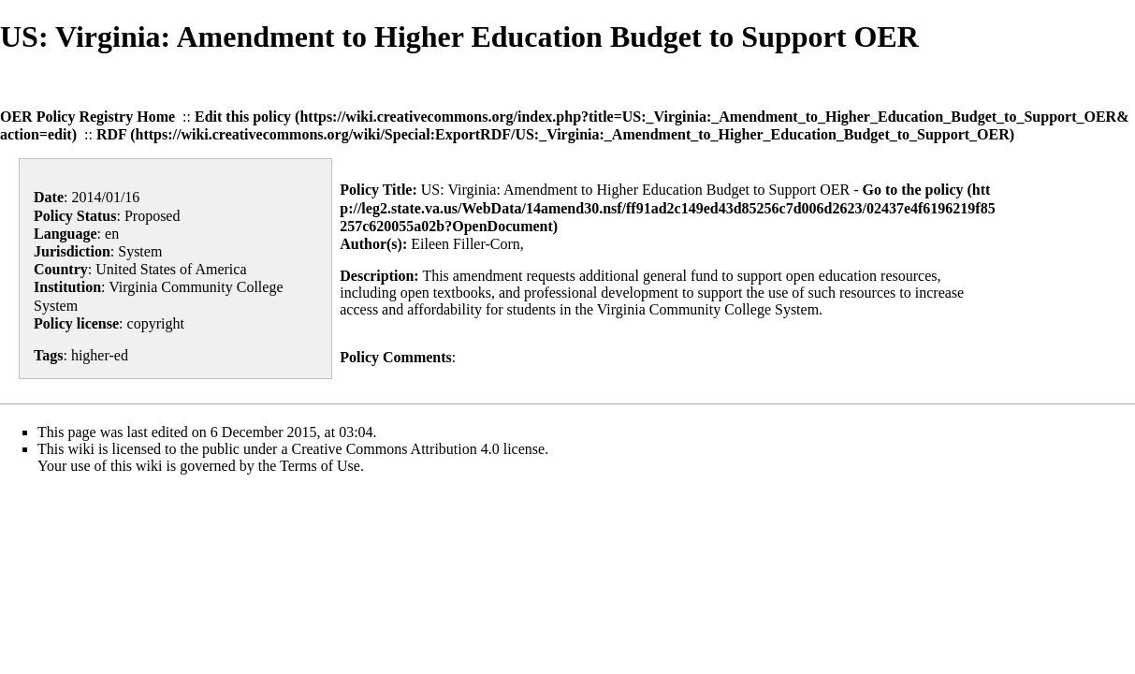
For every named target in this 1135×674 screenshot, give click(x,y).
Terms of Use (320, 466)
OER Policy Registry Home (87, 117)
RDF (111, 134)
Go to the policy (913, 190)
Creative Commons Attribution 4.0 (396, 449)
